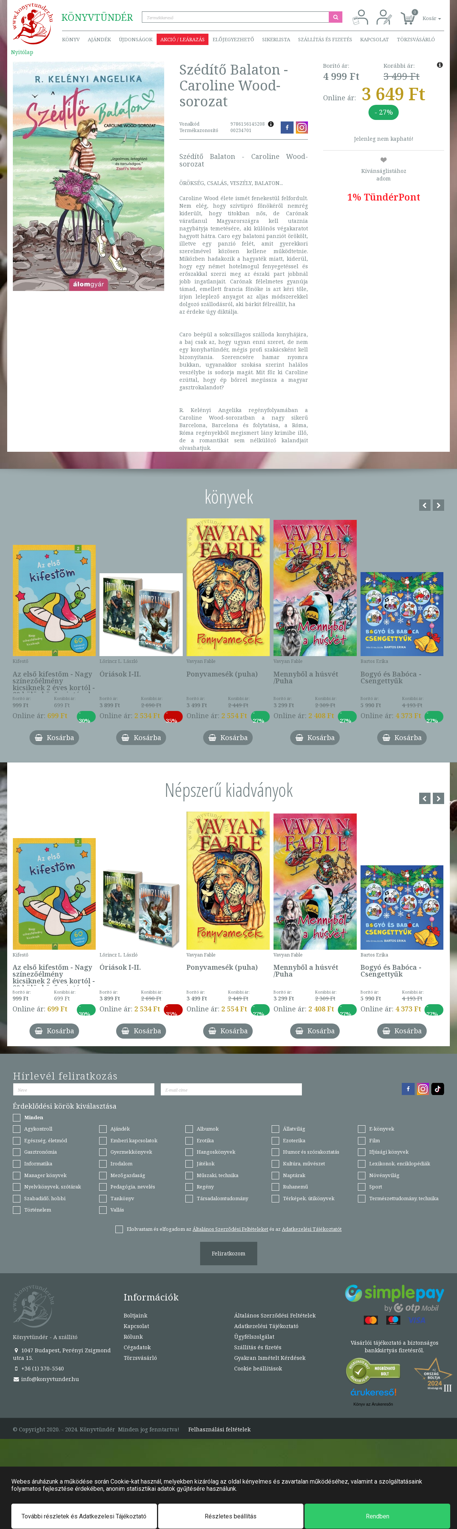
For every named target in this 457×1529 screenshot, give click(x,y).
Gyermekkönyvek (131, 1151)
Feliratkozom (229, 1253)
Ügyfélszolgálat (254, 1336)
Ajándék (99, 39)
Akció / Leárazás (182, 39)
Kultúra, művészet (304, 1163)
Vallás (117, 1209)
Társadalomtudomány (222, 1198)
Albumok (208, 1128)
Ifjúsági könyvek (389, 1151)
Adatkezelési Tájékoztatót (312, 1229)
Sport (375, 1186)
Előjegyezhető (233, 39)
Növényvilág (384, 1175)
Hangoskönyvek (216, 1151)
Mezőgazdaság (127, 1175)
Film (374, 1140)
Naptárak (294, 1175)
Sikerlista (276, 39)
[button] (423, 14)
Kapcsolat (374, 39)
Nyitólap (22, 52)
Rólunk (133, 1336)
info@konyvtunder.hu (46, 1379)
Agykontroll (38, 1128)
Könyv (71, 39)
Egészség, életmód (45, 1140)
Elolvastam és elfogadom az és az (234, 1229)
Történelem (37, 1209)
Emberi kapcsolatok (133, 1140)
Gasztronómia (40, 1151)
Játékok (206, 1163)
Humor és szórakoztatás (311, 1151)
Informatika (38, 1163)
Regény (205, 1186)
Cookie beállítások (258, 1368)
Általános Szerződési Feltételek (275, 1315)
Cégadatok (137, 1347)
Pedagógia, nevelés (132, 1186)
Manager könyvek (45, 1175)
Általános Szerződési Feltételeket (230, 1229)
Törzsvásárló (416, 39)
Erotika (205, 1140)
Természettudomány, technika (403, 1198)
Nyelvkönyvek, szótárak (52, 1186)
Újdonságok (135, 39)
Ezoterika (294, 1140)
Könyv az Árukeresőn (373, 1404)
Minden (33, 1117)
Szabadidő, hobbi (44, 1198)
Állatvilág (294, 1128)
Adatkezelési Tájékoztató (266, 1326)
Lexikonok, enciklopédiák (399, 1163)
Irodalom (121, 1163)
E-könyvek (381, 1128)
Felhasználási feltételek (219, 1429)
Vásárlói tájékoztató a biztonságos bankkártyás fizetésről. (394, 1346)
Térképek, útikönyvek (308, 1198)
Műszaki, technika (217, 1175)
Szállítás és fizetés (325, 39)
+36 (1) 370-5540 (38, 1368)
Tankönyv (122, 1198)
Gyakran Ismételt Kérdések (269, 1357)
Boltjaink (135, 1315)
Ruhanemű (295, 1186)
